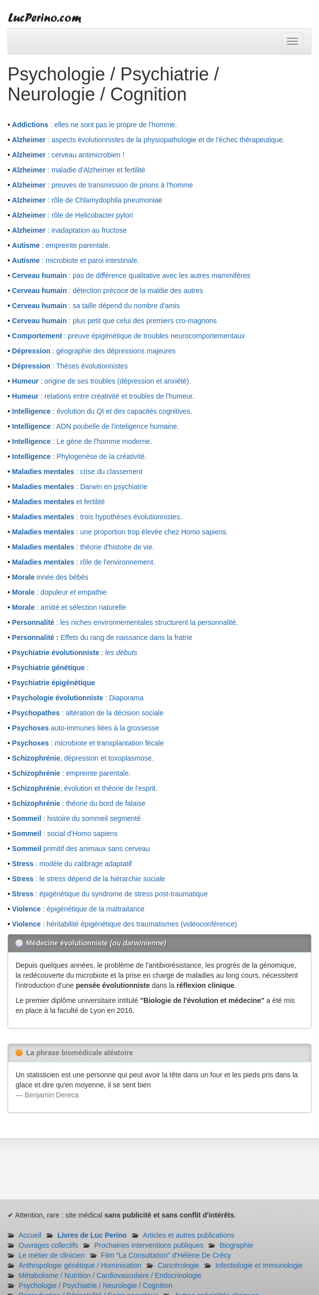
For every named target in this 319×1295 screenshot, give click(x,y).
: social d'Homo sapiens (65, 833)
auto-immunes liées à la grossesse (86, 728)
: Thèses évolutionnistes (70, 366)
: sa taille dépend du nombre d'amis (96, 306)
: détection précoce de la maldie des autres (107, 291)
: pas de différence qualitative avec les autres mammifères (131, 275)
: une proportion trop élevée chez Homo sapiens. (120, 532)
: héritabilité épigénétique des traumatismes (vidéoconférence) (124, 924)
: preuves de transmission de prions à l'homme (102, 185)
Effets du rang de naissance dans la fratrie (102, 637)
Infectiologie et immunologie (259, 1265)
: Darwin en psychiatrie (79, 487)
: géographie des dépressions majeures (94, 351)
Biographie (236, 1245)
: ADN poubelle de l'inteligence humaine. (95, 426)
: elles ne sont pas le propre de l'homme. (94, 125)
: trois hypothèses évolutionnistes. (97, 517)
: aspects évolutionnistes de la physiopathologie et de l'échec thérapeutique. (148, 140)
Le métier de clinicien (52, 1255)
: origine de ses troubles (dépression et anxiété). (101, 381)
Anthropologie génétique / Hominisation (80, 1265)
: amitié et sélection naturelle (69, 607)
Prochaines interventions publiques (148, 1245)
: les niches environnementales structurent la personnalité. (125, 622)
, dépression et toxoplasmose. (83, 758)
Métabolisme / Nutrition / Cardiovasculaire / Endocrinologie (110, 1275)
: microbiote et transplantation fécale (88, 743)
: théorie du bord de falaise (78, 803)
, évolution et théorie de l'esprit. (84, 788)
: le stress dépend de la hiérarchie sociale (88, 879)
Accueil (30, 1235)
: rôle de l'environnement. (83, 562)
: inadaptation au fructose (69, 230)
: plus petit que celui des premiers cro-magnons (114, 321)
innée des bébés (50, 577)
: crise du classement (77, 472)
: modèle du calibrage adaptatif (72, 864)
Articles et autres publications (188, 1235)
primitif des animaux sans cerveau (81, 849)
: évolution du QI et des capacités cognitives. (102, 411)
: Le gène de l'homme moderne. (82, 441)
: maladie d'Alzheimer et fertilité (78, 170)
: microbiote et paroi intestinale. (75, 260)
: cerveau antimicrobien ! (68, 155)
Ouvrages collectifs (48, 1245)
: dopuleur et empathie (59, 592)
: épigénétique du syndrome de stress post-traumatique (110, 894)
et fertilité (58, 502)
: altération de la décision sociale (88, 713)
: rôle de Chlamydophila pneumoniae (87, 200)
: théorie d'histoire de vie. (83, 547)
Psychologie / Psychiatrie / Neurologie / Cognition (96, 1285)
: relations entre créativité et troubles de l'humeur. (103, 396)
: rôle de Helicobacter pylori (72, 215)
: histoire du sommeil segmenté (76, 818)
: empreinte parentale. (61, 245)
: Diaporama (77, 698)
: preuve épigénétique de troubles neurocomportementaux (128, 336)
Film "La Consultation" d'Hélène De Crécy (166, 1255)
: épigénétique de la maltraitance (78, 909)
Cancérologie (178, 1265)
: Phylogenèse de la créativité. (79, 456)
